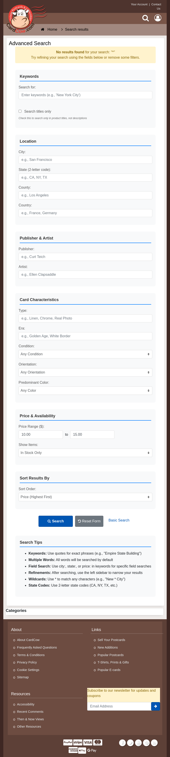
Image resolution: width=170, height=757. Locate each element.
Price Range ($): (31, 426)
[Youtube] (138, 742)
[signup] (155, 706)
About (16, 629)
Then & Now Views (30, 719)
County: (25, 187)
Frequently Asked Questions (37, 647)
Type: (23, 310)
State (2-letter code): (35, 170)
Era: (22, 328)
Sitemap (23, 677)
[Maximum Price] (92, 434)
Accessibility (25, 704)
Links (96, 629)
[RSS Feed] (154, 742)
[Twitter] (130, 742)
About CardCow (28, 640)
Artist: (23, 267)
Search (56, 521)
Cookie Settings (28, 670)
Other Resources (29, 726)
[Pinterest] (146, 742)
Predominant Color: (34, 382)
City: (22, 152)
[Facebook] (122, 742)
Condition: (27, 346)
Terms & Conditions (31, 655)
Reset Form (89, 521)
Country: (25, 205)
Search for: (27, 87)
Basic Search (118, 520)
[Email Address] (119, 706)
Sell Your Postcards (111, 640)
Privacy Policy (27, 662)
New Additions (108, 647)
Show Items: (28, 445)
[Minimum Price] (41, 434)
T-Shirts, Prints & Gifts (113, 662)
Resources (20, 694)
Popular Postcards (111, 655)
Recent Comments (30, 711)
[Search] (145, 18)
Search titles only (35, 111)
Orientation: (28, 364)
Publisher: (26, 249)
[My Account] (157, 18)
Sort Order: (27, 489)
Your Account (139, 4)
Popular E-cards (109, 670)
